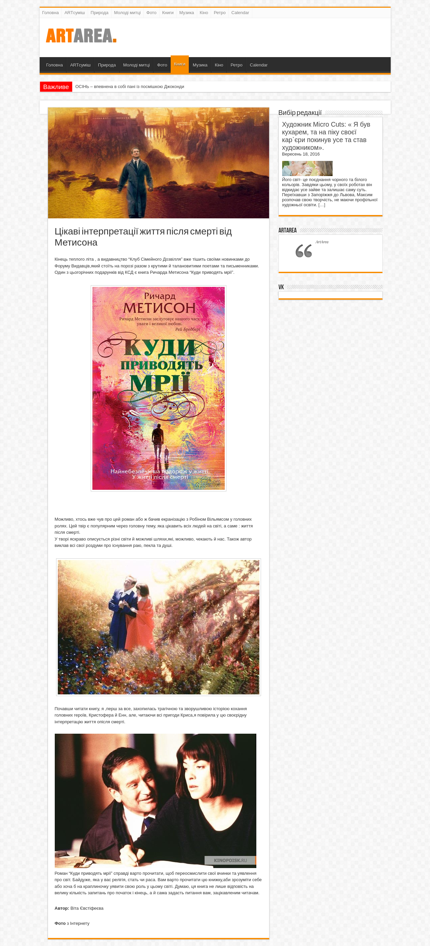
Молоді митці (127, 12)
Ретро (219, 12)
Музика (186, 12)
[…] (321, 204)
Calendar (240, 12)
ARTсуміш (74, 12)
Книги (168, 12)
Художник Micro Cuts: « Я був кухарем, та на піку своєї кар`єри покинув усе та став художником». (326, 136)
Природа (100, 12)
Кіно (204, 12)
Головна (50, 12)
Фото (151, 12)
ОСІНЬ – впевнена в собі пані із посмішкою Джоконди (129, 86)
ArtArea (287, 230)
